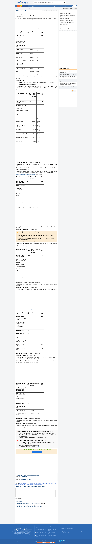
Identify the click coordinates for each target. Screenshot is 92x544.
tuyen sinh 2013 (50, 483)
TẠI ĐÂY (38, 446)
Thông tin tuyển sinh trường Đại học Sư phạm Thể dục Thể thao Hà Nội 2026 (68, 84)
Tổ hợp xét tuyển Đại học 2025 (41, 536)
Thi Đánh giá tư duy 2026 (64, 18)
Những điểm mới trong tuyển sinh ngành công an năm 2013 (28, 475)
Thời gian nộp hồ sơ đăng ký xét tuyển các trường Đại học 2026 (29, 506)
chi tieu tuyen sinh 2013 (42, 483)
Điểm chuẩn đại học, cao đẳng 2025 (66, 20)
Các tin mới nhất (19, 501)
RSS (76, 8)
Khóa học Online (51, 526)
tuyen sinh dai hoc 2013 (33, 483)
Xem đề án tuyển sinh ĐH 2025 (41, 527)
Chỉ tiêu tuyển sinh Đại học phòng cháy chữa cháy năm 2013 (27, 309)
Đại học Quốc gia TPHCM (64, 26)
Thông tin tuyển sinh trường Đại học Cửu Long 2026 (67, 87)
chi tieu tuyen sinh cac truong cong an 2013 (35, 484)
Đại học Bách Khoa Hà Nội (64, 24)
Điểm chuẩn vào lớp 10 (52, 535)
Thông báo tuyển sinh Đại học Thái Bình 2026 (25, 505)
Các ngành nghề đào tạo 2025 (52, 533)
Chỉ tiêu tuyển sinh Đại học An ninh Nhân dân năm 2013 (26, 174)
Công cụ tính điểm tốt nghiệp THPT (52, 530)
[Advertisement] (36, 25)
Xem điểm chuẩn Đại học (41, 529)
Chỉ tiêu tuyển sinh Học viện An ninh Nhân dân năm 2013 (26, 28)
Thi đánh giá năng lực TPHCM (65, 13)
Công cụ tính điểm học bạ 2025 (41, 533)
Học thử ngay (51, 234)
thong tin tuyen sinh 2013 (23, 483)
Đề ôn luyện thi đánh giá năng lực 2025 (67, 22)
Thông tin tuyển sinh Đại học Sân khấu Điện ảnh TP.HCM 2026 (28, 503)
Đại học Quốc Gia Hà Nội (64, 28)
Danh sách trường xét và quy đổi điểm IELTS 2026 (68, 81)
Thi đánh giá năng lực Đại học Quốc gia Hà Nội (67, 16)
